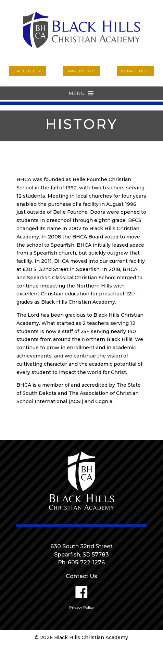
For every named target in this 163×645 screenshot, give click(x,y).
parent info (81, 70)
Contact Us (81, 576)
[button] (76, 93)
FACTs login (27, 70)
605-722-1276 (86, 562)
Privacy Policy (81, 607)
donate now (135, 70)
